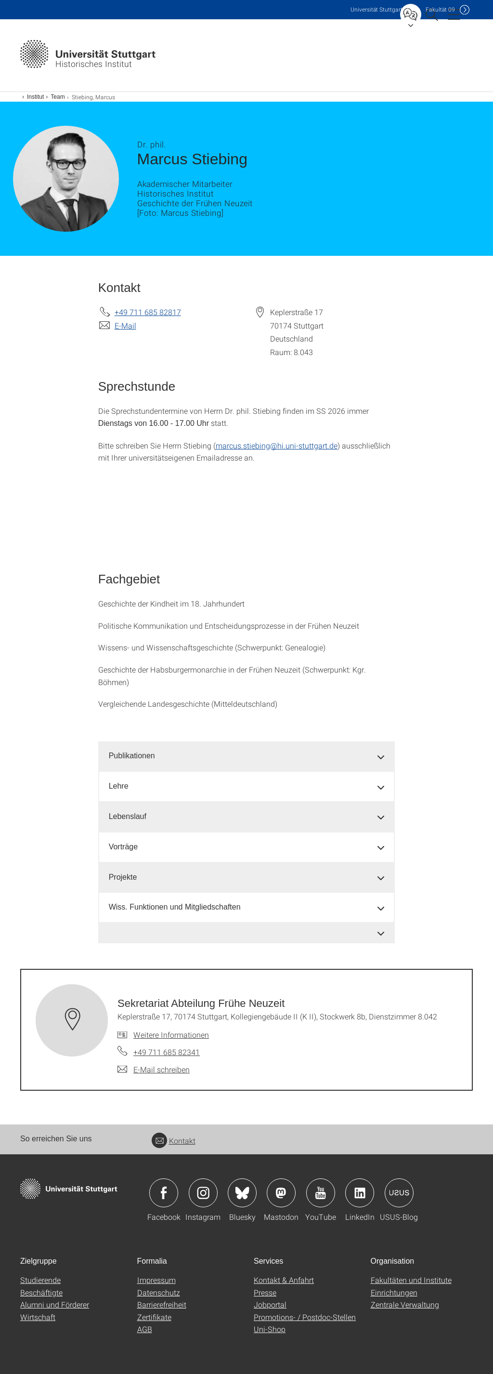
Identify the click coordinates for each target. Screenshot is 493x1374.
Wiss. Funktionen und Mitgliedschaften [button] (175, 907)
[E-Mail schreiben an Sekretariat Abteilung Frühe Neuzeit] (153, 1069)
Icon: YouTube (320, 1192)
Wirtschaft (37, 1317)
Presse (265, 1292)
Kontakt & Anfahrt (284, 1280)
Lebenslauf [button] (127, 816)
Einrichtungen (394, 1292)
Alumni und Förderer (54, 1304)
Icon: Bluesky (242, 1192)
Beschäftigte (41, 1292)
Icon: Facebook (163, 1192)
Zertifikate (154, 1317)
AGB (144, 1329)
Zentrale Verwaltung (405, 1304)
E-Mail (125, 325)
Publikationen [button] (132, 756)
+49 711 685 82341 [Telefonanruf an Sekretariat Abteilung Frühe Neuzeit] (166, 1052)
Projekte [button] (123, 877)
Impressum (156, 1280)
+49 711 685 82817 (148, 312)
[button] (246, 932)
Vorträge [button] (123, 847)
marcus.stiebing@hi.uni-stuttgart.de (276, 445)
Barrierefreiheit (161, 1304)
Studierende (40, 1280)
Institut (35, 96)
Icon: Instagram (203, 1192)
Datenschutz (158, 1292)
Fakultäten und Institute (411, 1280)
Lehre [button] (119, 786)
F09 (440, 9)
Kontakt (173, 1141)
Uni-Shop (269, 1329)
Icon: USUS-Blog (399, 1192)
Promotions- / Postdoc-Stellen (305, 1317)
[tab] (246, 756)
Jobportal (270, 1304)
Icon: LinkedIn (359, 1192)
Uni (376, 9)
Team (58, 96)
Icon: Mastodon (281, 1192)
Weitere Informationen (171, 1035)
